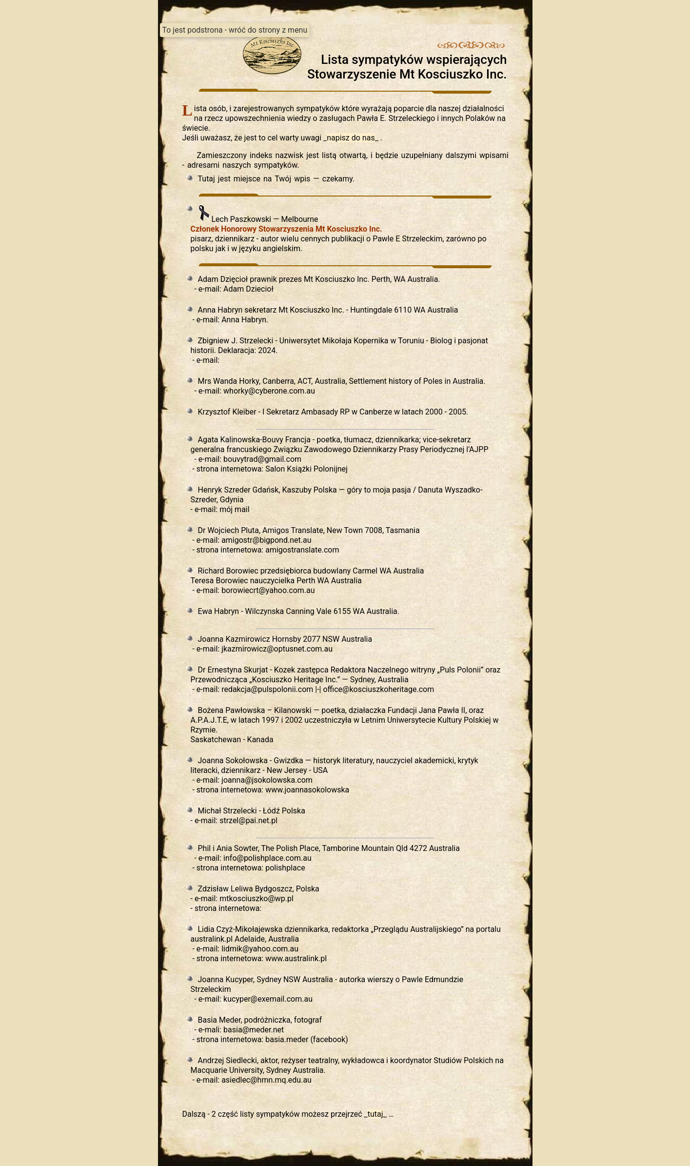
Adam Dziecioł (248, 289)
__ (351, 137)
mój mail (234, 509)
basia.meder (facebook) (306, 1039)
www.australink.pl (296, 958)
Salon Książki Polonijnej (306, 469)
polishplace (285, 867)
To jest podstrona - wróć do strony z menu (235, 30)
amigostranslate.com (302, 549)
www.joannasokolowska (307, 789)
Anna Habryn (243, 319)
